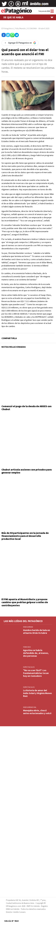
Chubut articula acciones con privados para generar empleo (26, 471)
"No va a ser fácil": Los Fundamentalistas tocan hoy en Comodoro (36, 673)
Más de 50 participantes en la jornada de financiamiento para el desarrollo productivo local (25, 536)
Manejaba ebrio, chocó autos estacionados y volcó (37, 712)
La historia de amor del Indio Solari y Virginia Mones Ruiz (37, 693)
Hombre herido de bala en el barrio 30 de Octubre (36, 631)
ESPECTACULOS (28, 667)
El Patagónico (7, 28)
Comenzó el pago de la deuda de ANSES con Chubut (26, 408)
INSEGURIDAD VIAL (29, 707)
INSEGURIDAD (28, 627)
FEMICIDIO (27, 647)
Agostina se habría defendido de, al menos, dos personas (36, 653)
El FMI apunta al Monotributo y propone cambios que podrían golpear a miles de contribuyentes (24, 602)
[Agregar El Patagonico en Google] (20, 43)
